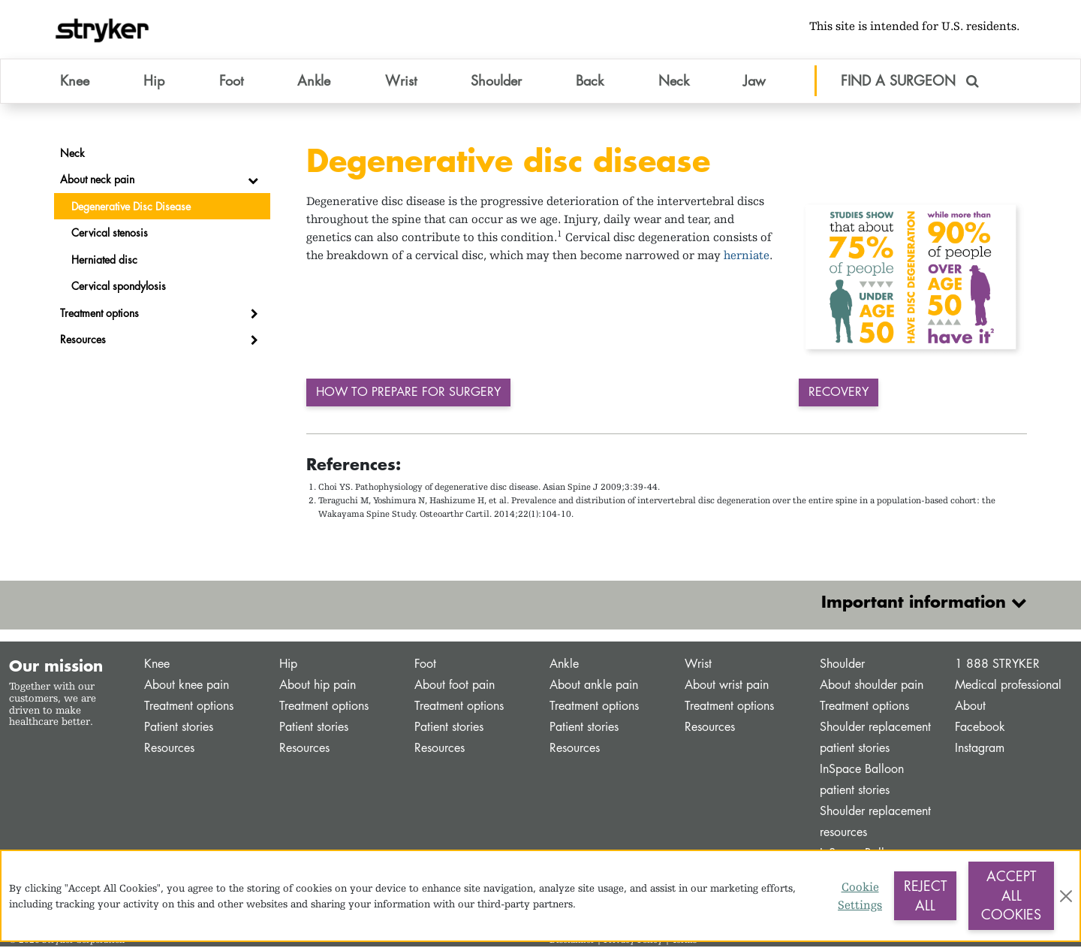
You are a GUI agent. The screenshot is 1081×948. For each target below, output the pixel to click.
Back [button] (590, 82)
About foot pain (454, 686)
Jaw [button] (754, 82)
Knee (157, 665)
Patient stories (178, 728)
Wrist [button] (401, 82)
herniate (746, 256)
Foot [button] (231, 82)
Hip (288, 665)
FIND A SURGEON (910, 82)
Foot (425, 665)
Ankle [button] (313, 82)
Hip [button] (153, 82)
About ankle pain (594, 686)
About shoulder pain (871, 686)
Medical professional (1008, 686)
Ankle (564, 665)
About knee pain (186, 686)
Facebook (980, 728)
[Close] (1066, 896)
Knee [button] (74, 82)
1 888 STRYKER (997, 665)
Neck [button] (673, 82)
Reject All (925, 895)
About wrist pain (727, 686)
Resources (169, 749)
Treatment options (188, 707)
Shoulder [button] (496, 82)
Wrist (698, 665)
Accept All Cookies (1011, 895)
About (970, 707)
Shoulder (842, 665)
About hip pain (317, 686)
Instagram (979, 749)
